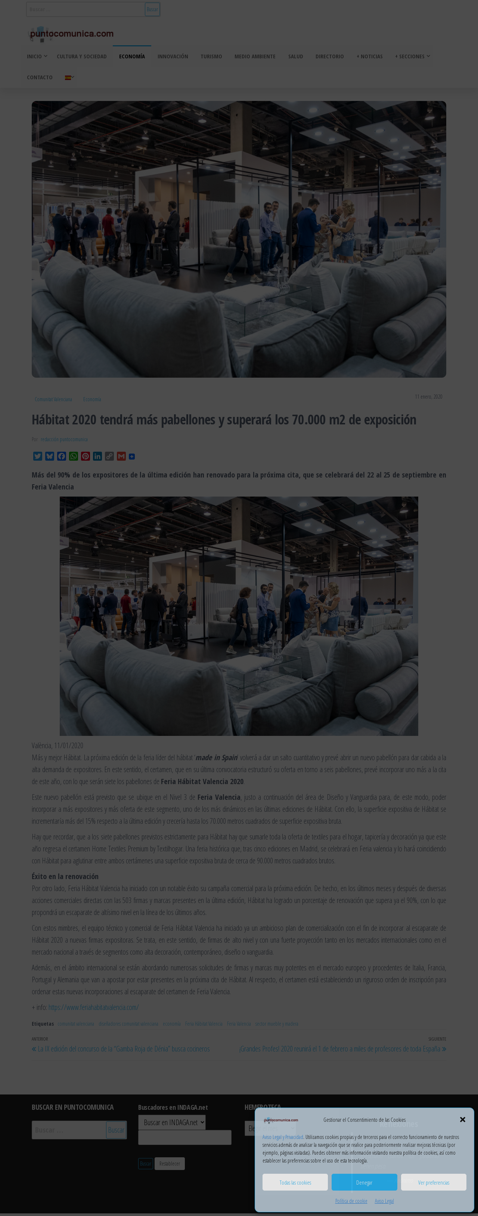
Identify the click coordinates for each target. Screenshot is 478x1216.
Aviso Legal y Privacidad (283, 1136)
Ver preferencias (433, 1182)
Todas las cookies (295, 1182)
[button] (462, 1119)
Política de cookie (351, 1200)
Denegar (364, 1182)
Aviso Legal (384, 1200)
